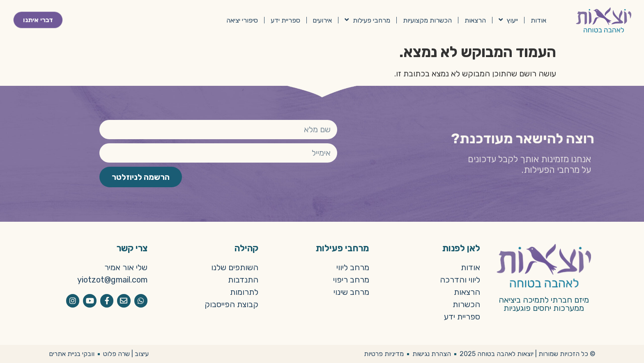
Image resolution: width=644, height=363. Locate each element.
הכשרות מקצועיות (427, 20)
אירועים (322, 20)
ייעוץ (508, 20)
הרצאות (475, 20)
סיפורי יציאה (242, 20)
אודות (538, 20)
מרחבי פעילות (367, 20)
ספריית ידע (285, 20)
